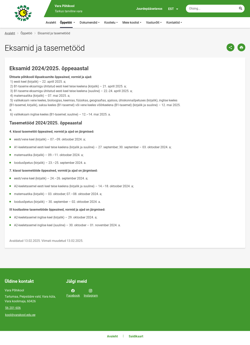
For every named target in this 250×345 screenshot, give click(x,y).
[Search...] (240, 8)
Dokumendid (90, 22)
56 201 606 (13, 308)
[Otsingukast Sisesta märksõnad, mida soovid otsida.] (215, 8)
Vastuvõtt (154, 22)
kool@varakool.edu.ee (20, 315)
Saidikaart (136, 336)
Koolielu (111, 22)
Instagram (91, 292)
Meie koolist (132, 22)
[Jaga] (230, 47)
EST (173, 9)
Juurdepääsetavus (149, 9)
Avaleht (51, 22)
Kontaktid (174, 22)
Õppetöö (68, 22)
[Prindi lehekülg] (241, 47)
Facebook (73, 292)
